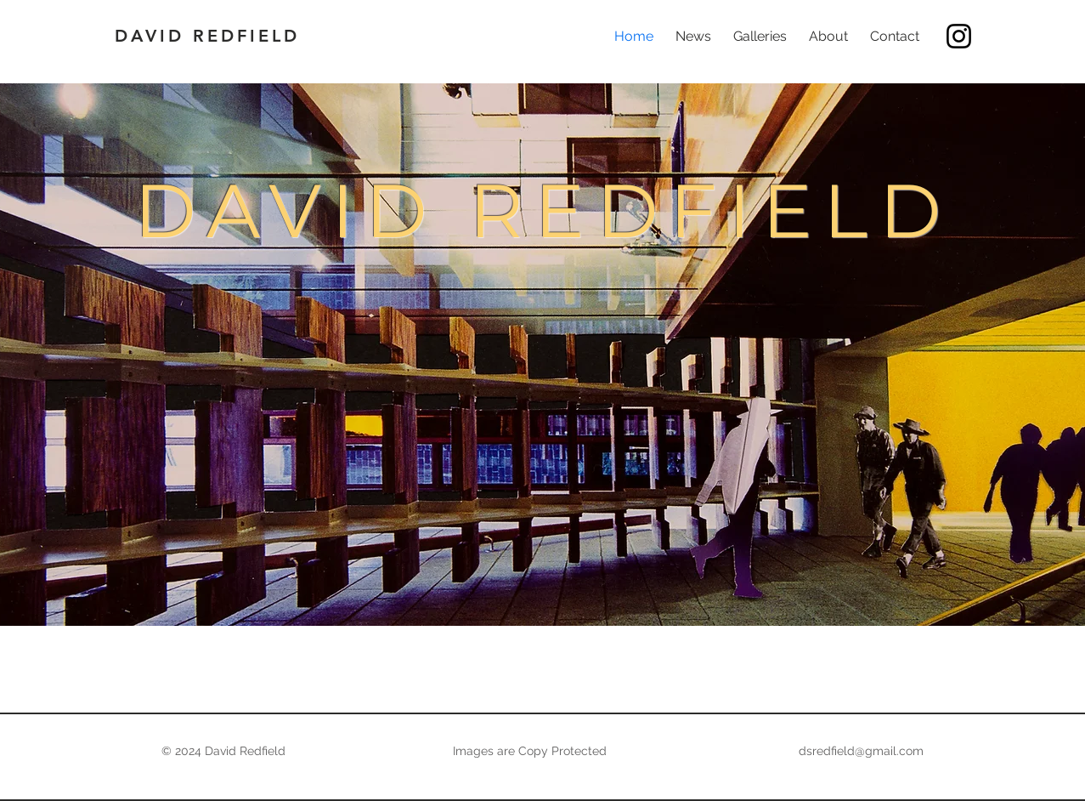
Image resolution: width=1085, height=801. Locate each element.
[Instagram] (958, 36)
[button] (760, 36)
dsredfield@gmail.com (861, 751)
